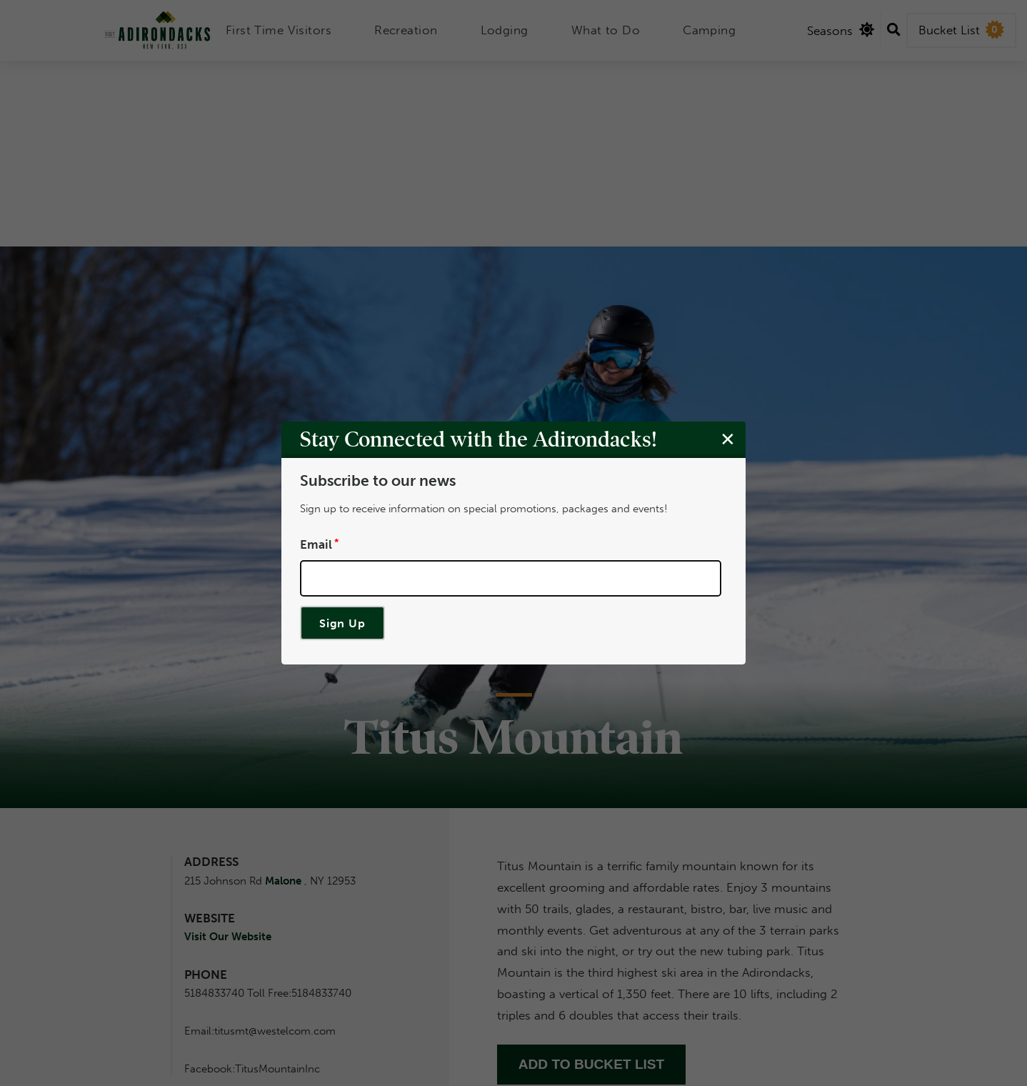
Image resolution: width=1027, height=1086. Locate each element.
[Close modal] (728, 438)
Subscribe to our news (378, 481)
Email (316, 544)
